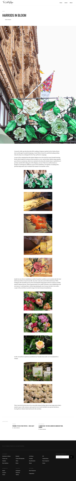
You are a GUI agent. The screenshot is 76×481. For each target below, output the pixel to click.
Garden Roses (45, 458)
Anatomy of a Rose (6, 456)
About (3, 470)
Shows (43, 463)
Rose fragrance (45, 460)
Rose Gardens (5, 463)
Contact (4, 472)
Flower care (4, 458)
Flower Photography (20, 458)
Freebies (31, 458)
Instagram (18, 470)
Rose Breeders (32, 460)
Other (17, 460)
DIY (43, 456)
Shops (30, 463)
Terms (3, 474)
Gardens (4, 460)
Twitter (17, 474)
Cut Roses (31, 456)
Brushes (17, 456)
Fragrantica (31, 473)
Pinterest (18, 472)
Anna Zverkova (8, 19)
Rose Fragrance (32, 470)
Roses (17, 463)
